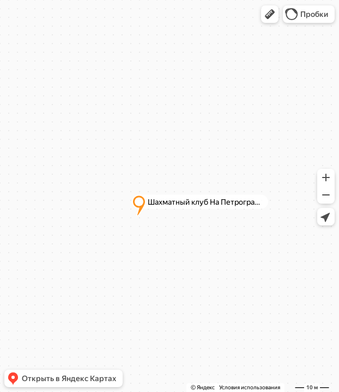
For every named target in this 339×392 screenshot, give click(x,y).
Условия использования (249, 387)
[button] (270, 14)
